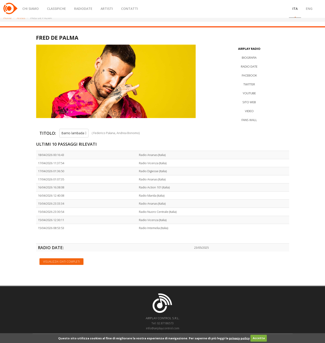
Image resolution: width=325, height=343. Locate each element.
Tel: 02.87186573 (162, 323)
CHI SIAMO (30, 8)
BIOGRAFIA (249, 57)
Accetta (259, 338)
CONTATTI (129, 8)
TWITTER (249, 84)
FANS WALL (249, 120)
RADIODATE (83, 8)
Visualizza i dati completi (61, 262)
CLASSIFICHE (56, 8)
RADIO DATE (249, 66)
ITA (295, 8)
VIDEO (249, 111)
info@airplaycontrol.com (162, 328)
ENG (309, 8)
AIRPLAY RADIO (249, 49)
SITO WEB (249, 102)
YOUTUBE (249, 93)
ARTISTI (107, 8)
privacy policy (239, 338)
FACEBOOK (249, 75)
